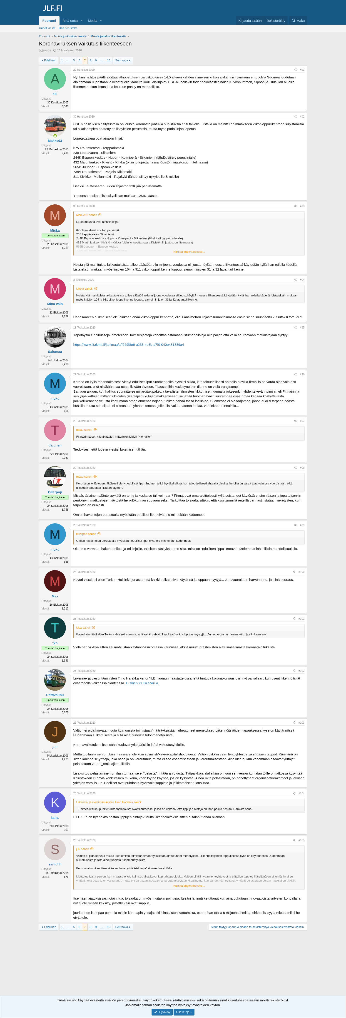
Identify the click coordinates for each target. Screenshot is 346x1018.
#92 (302, 116)
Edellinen (50, 60)
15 (108, 60)
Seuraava (121, 60)
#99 (302, 525)
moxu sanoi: (84, 429)
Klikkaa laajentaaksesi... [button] (189, 251)
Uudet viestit (47, 28)
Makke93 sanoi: (86, 215)
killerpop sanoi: (86, 534)
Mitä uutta (70, 21)
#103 (302, 722)
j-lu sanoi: (82, 849)
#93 (302, 206)
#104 (302, 793)
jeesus (46, 50)
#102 (302, 670)
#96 (302, 374)
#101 (302, 618)
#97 (302, 421)
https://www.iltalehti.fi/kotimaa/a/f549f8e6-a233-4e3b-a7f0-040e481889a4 (128, 344)
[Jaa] (295, 70)
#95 (302, 327)
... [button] (68, 60)
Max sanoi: (83, 627)
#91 (302, 69)
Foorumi (49, 21)
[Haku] (298, 20)
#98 (302, 467)
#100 (302, 572)
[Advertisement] (173, 967)
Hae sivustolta (68, 28)
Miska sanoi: (84, 288)
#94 (302, 279)
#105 (302, 840)
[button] (81, 20)
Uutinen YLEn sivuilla (142, 683)
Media (92, 21)
